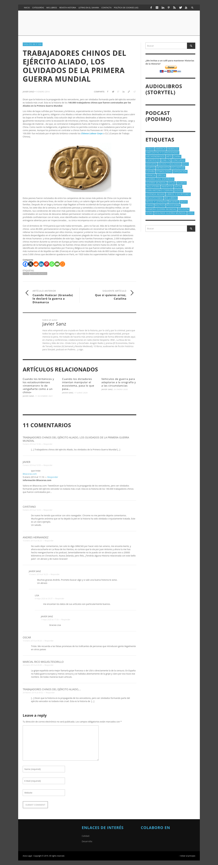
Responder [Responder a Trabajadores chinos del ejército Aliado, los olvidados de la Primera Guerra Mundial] (48, 444)
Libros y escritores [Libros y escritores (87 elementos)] (178, 194)
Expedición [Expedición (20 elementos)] (180, 171)
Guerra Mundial (38, 273)
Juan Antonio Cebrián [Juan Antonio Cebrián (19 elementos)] (159, 190)
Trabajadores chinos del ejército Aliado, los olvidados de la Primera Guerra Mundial (76, 439)
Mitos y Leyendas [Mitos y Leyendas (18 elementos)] (156, 201)
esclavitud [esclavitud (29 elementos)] (178, 167)
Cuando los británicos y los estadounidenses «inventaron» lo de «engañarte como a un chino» (38, 385)
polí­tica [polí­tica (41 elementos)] (160, 205)
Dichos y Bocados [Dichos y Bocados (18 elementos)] (169, 164)
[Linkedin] (41, 264)
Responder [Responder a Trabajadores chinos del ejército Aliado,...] (50, 692)
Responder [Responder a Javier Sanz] (55, 574)
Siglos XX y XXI (32, 44)
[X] (30, 264)
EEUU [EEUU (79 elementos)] (185, 164)
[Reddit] (36, 264)
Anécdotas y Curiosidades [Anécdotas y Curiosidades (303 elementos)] (162, 152)
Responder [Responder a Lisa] (59, 598)
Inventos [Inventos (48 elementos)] (167, 186)
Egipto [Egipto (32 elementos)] (150, 167)
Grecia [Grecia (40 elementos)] (161, 175)
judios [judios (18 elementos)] (178, 190)
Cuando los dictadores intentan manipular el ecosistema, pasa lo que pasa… (78, 384)
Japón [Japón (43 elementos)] (178, 186)
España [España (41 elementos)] (150, 171)
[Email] (57, 264)
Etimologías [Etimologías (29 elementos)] (164, 171)
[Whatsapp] (51, 264)
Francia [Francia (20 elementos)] (150, 175)
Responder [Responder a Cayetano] (48, 510)
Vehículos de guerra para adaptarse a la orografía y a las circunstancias (118, 382)
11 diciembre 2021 (44, 396)
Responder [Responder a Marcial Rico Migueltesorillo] (49, 665)
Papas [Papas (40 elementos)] (149, 205)
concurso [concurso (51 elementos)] (178, 160)
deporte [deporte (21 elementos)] (151, 164)
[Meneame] (62, 264)
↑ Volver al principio (187, 856)
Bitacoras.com (30, 473)
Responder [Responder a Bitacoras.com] (52, 477)
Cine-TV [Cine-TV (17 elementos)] (166, 160)
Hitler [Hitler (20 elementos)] (172, 182)
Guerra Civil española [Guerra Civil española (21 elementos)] (160, 179)
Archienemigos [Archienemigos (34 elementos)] (155, 156)
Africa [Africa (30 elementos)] (150, 148)
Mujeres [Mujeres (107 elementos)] (174, 201)
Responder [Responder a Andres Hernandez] (49, 540)
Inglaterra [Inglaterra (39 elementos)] (153, 186)
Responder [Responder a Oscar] (49, 640)
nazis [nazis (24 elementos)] (183, 201)
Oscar (27, 637)
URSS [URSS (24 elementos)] (191, 213)
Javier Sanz (28, 396)
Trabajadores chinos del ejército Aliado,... (52, 689)
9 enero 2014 (43, 91)
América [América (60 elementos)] (160, 148)
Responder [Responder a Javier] (48, 465)
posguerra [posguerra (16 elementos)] (173, 205)
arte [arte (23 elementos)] (169, 156)
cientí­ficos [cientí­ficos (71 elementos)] (153, 160)
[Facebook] (25, 264)
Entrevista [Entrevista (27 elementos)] (162, 167)
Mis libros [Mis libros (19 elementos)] (170, 198)
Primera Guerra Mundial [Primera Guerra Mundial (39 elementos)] (161, 209)
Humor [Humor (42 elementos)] (181, 182)
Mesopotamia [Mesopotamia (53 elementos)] (154, 198)
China (26, 273)
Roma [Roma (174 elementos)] (149, 213)
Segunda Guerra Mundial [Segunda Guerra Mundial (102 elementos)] (170, 213)
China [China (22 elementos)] (177, 156)
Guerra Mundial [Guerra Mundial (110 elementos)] (156, 182)
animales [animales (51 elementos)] (172, 148)
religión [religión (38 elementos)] (183, 209)
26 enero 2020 (121, 389)
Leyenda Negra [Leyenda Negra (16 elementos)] (155, 194)
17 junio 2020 (81, 393)
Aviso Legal (27, 856)
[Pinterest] (46, 264)
